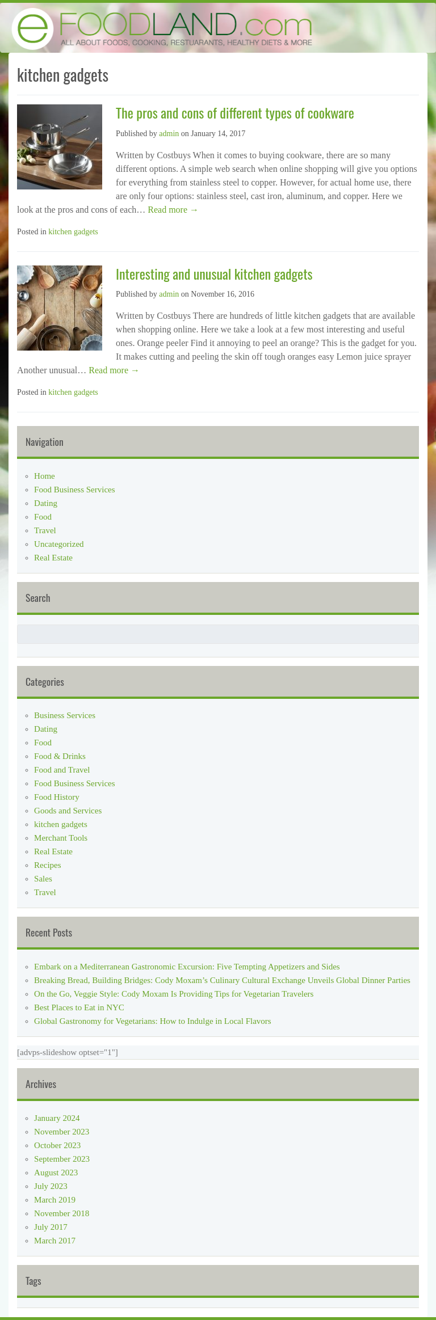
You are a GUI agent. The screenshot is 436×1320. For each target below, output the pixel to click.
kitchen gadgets (73, 231)
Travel (45, 530)
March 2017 (55, 1240)
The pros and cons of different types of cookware (235, 112)
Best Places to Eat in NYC (79, 1007)
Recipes (47, 865)
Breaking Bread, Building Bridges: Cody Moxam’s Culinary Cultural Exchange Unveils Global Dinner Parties (222, 980)
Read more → (172, 209)
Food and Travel (62, 769)
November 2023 (61, 1131)
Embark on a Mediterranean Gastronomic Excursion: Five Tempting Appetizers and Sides (187, 966)
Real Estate (53, 557)
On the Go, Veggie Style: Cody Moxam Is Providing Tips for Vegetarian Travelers (173, 993)
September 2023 (62, 1158)
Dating (45, 503)
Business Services (64, 715)
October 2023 (57, 1145)
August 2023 (56, 1172)
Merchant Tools (60, 837)
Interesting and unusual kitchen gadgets (214, 273)
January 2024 (56, 1118)
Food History (56, 797)
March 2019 (55, 1199)
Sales (43, 878)
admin (169, 133)
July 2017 (51, 1227)
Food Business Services (74, 489)
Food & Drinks (60, 756)
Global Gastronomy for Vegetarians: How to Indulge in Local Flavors (152, 1021)
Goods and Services (68, 810)
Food (43, 516)
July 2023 (51, 1186)
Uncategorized (58, 544)
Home (44, 475)
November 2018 (61, 1213)
